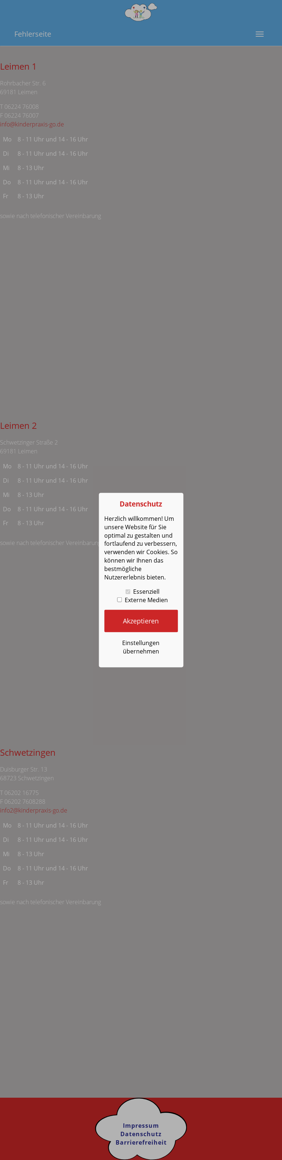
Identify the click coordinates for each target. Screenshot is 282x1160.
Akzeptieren (141, 620)
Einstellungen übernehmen (140, 646)
